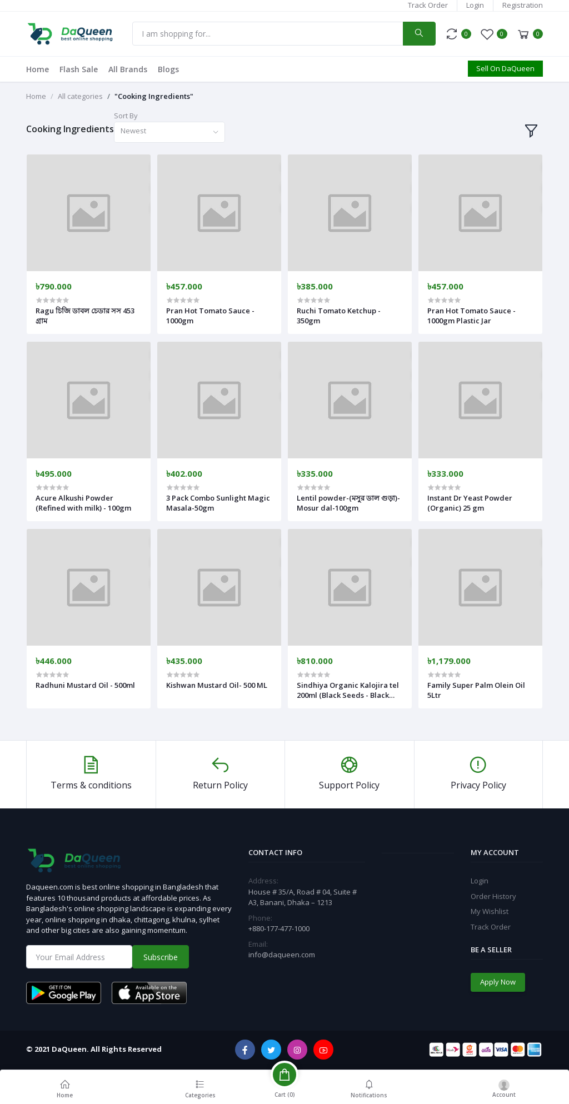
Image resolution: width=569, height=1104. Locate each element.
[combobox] (169, 132)
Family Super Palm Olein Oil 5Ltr (476, 690)
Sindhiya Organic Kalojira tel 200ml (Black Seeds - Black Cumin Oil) (348, 690)
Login (475, 5)
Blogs (168, 69)
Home (37, 69)
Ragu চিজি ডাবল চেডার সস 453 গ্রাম (85, 316)
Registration (522, 5)
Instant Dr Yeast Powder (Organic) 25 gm (469, 503)
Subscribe (160, 957)
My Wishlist (489, 911)
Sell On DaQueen (505, 68)
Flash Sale (78, 69)
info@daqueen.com (281, 955)
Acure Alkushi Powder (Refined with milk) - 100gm (83, 503)
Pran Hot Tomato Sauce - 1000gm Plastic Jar (471, 316)
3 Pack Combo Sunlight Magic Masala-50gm (218, 503)
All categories (80, 96)
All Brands (127, 69)
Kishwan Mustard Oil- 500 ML (216, 685)
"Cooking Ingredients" (153, 96)
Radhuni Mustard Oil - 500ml (85, 685)
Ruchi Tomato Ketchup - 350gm (339, 316)
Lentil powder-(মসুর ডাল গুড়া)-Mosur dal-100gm (348, 503)
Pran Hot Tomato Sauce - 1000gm (210, 316)
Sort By (126, 116)
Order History (493, 896)
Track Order (428, 5)
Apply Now (498, 982)
